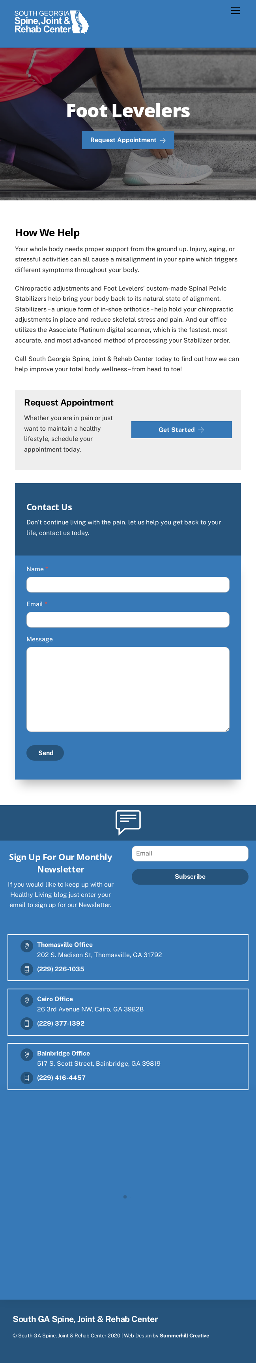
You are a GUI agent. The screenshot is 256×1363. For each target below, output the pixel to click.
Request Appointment (128, 140)
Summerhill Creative (184, 1336)
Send (46, 753)
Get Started (181, 430)
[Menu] (235, 11)
